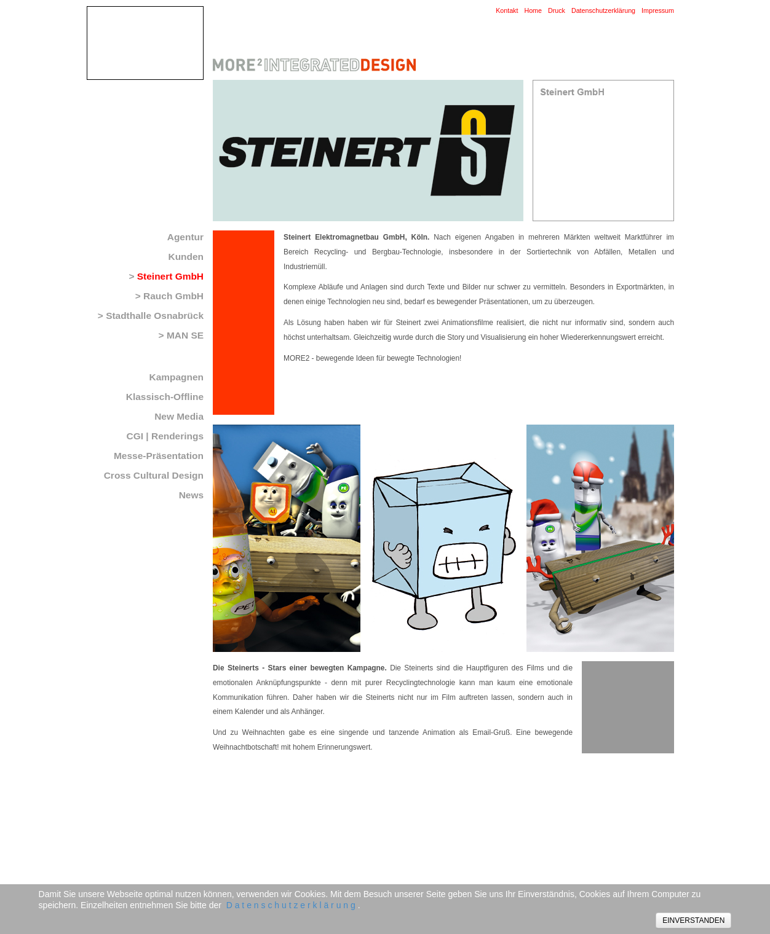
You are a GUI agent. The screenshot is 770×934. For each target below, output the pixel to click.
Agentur (185, 237)
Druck (556, 10)
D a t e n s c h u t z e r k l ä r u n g (290, 905)
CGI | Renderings (165, 436)
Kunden (186, 256)
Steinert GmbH (170, 276)
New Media (179, 416)
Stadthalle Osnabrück (155, 315)
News (191, 495)
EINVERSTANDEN (693, 920)
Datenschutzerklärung (603, 10)
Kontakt (507, 10)
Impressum (657, 10)
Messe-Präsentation (159, 455)
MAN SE (185, 335)
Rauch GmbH (173, 296)
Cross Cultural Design (154, 475)
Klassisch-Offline (165, 396)
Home (533, 10)
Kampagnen (176, 377)
